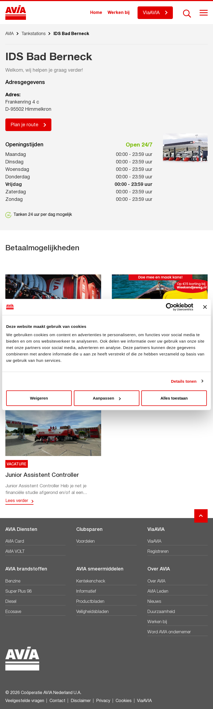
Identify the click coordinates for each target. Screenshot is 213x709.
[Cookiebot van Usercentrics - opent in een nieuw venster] (169, 307)
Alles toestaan (174, 398)
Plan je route (24, 125)
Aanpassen (107, 398)
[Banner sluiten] (205, 307)
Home (96, 13)
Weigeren (39, 398)
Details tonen (183, 381)
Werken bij (119, 13)
